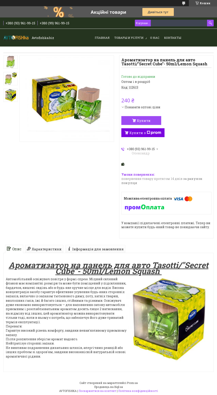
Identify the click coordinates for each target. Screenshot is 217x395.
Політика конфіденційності (138, 391)
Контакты (172, 38)
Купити (144, 120)
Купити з (145, 132)
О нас (154, 38)
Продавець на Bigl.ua (108, 387)
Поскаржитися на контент (97, 391)
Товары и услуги (128, 38)
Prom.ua (132, 383)
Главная (102, 38)
